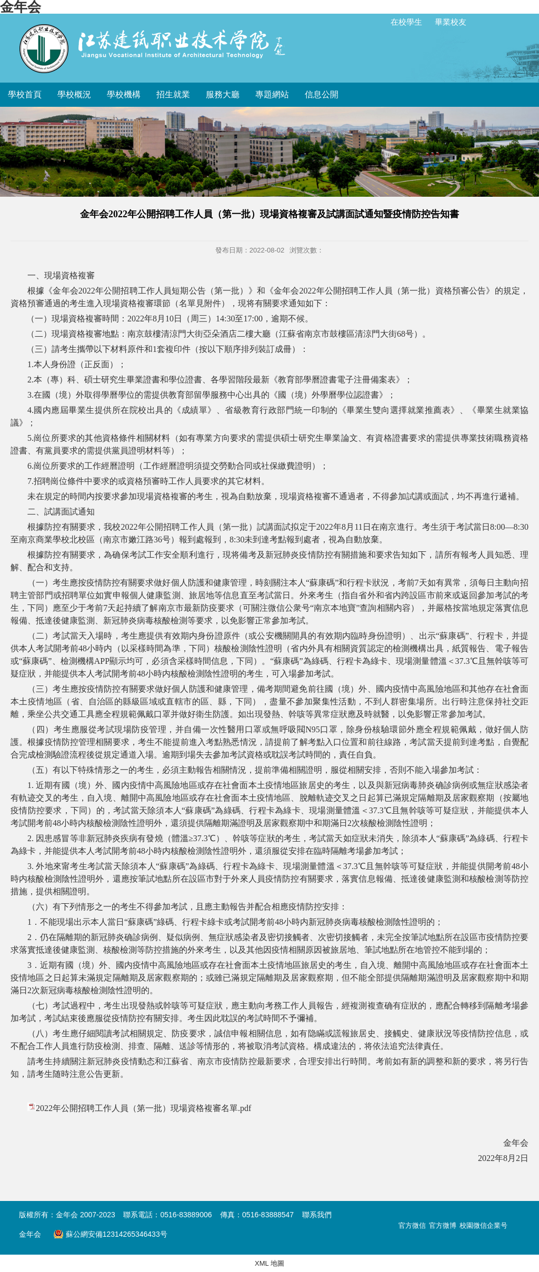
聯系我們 (317, 1214)
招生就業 (173, 94)
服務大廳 (222, 94)
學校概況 (74, 94)
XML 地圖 (269, 1263)
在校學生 (406, 21)
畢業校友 (450, 21)
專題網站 (272, 94)
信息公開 (321, 94)
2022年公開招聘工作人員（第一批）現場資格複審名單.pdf (143, 1108)
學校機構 (124, 94)
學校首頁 (25, 94)
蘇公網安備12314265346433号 (110, 1234)
